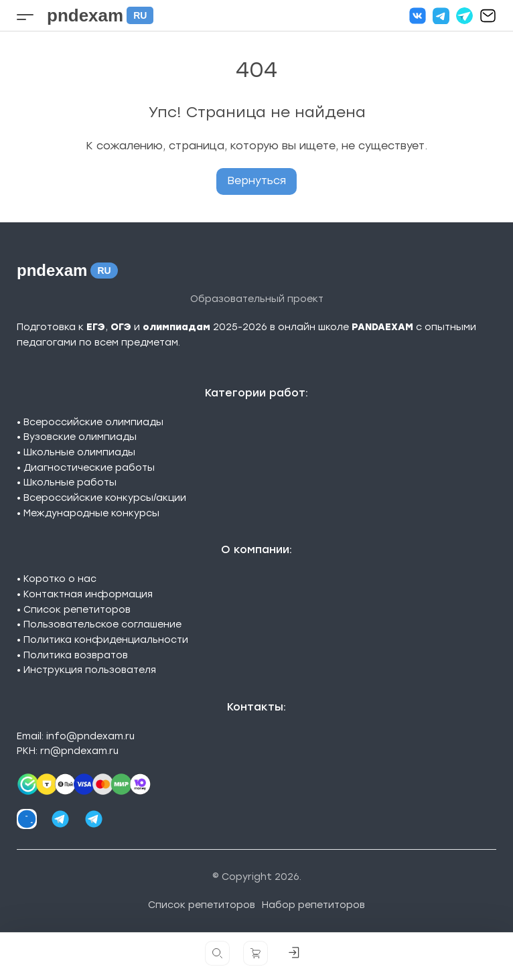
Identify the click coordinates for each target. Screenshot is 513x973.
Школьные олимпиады (79, 452)
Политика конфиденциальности (105, 640)
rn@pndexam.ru (79, 751)
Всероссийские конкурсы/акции (104, 498)
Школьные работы (70, 482)
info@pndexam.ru (90, 736)
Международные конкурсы (91, 513)
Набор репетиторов (313, 905)
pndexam (100, 15)
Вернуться (256, 180)
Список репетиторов (77, 609)
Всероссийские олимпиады (93, 422)
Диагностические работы (89, 467)
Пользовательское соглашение (102, 624)
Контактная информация (88, 594)
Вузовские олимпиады (80, 437)
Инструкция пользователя (89, 670)
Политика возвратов (75, 655)
